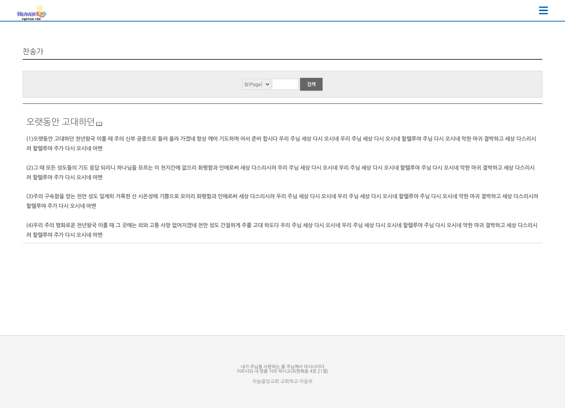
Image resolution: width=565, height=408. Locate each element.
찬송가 (33, 51)
